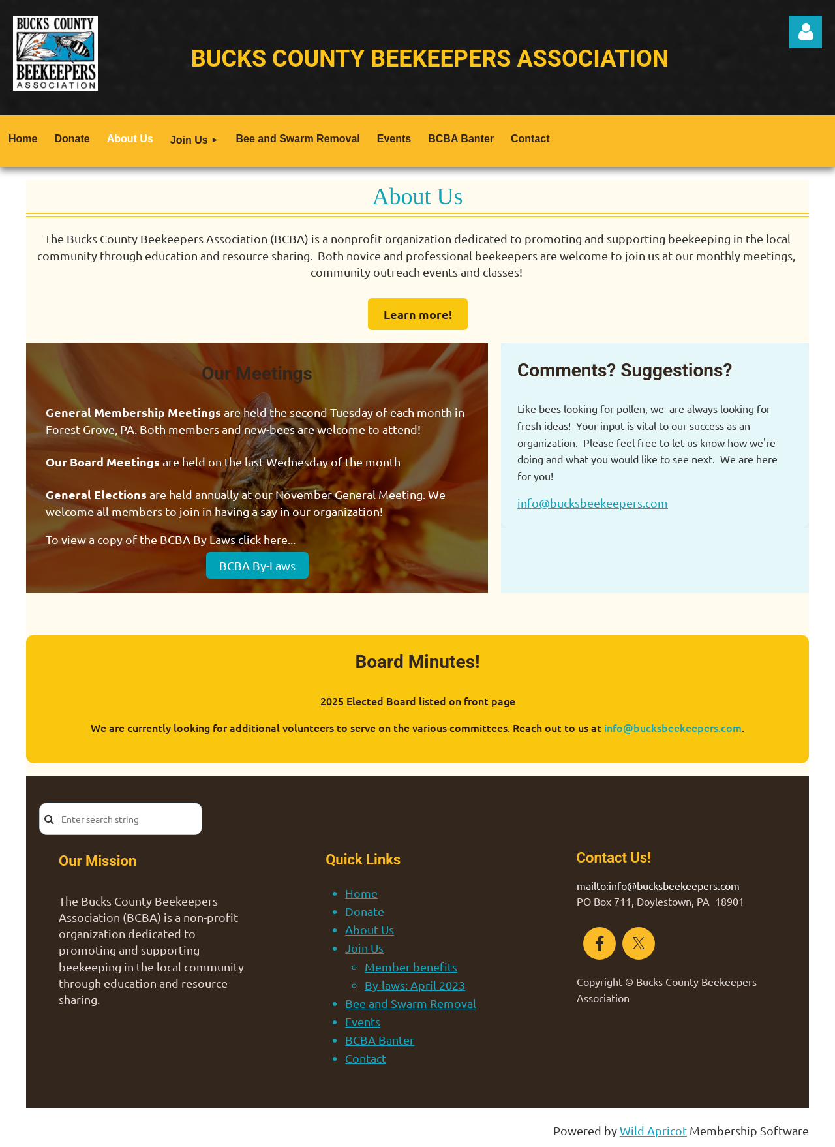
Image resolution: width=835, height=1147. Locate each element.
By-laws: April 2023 (415, 985)
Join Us (364, 948)
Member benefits (411, 966)
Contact (365, 1058)
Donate (364, 911)
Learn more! (418, 314)
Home (361, 893)
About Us (369, 929)
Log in (805, 32)
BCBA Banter (379, 1040)
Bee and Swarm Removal (410, 1003)
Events (362, 1021)
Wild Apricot (653, 1130)
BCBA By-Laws (257, 565)
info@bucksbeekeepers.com (592, 503)
